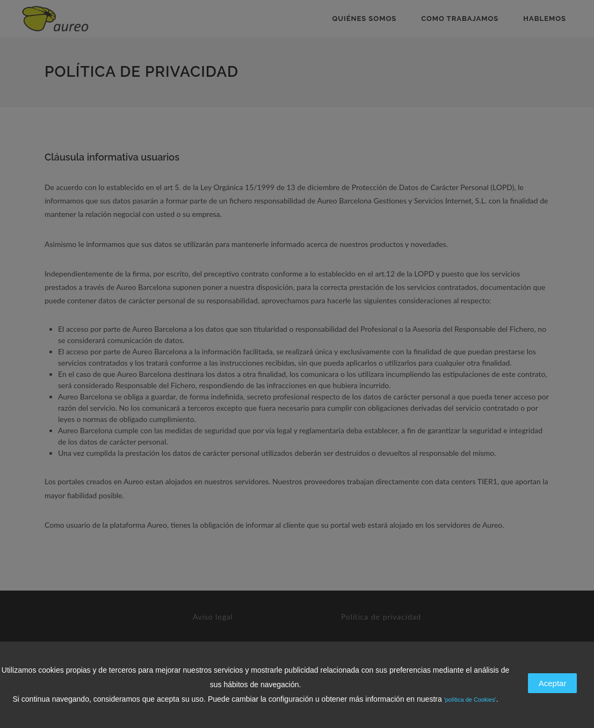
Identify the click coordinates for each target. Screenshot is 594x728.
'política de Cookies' (470, 699)
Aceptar (553, 683)
